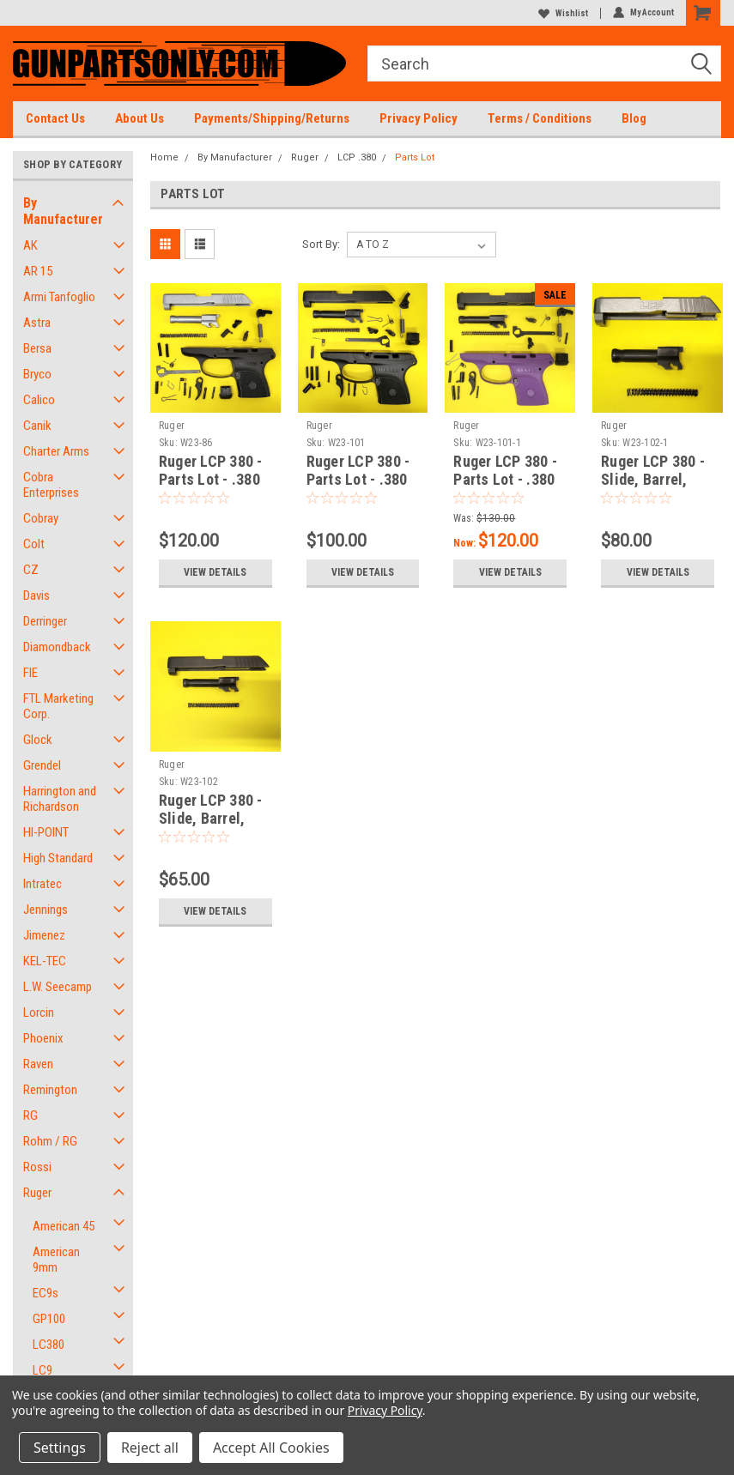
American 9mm (56, 1259)
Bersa (37, 348)
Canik (37, 425)
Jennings (45, 909)
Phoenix (43, 1038)
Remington (50, 1089)
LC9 (42, 1370)
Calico (39, 400)
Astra (37, 322)
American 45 (63, 1226)
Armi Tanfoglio (59, 297)
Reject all (150, 1447)
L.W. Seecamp (57, 986)
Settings (59, 1447)
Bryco (37, 374)
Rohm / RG (50, 1141)
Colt (34, 544)
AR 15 (37, 271)
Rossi (37, 1167)
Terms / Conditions (539, 118)
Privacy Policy (418, 118)
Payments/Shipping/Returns (271, 118)
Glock (37, 739)
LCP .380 (356, 157)
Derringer (45, 621)
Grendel (42, 765)
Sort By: (321, 244)
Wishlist (563, 13)
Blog (634, 118)
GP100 (49, 1319)
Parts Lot (414, 157)
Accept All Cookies (271, 1447)
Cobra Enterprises (51, 484)
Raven (38, 1064)
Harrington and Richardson (59, 798)
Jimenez (44, 935)
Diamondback (57, 647)
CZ (31, 569)
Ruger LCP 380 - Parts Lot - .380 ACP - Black (358, 479)
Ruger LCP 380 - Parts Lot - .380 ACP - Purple (505, 479)
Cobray (40, 518)
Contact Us (55, 118)
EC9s (45, 1293)
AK (30, 245)
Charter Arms (56, 451)
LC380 (48, 1344)
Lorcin (38, 1012)
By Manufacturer (63, 211)
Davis (36, 595)
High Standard (58, 858)
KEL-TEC (44, 961)
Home (164, 157)
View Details (215, 572)
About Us (139, 118)
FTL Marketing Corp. (58, 706)
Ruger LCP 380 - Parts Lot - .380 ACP (211, 479)
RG (30, 1115)
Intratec (42, 884)
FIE (30, 672)
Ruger (37, 1192)
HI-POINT (46, 832)
